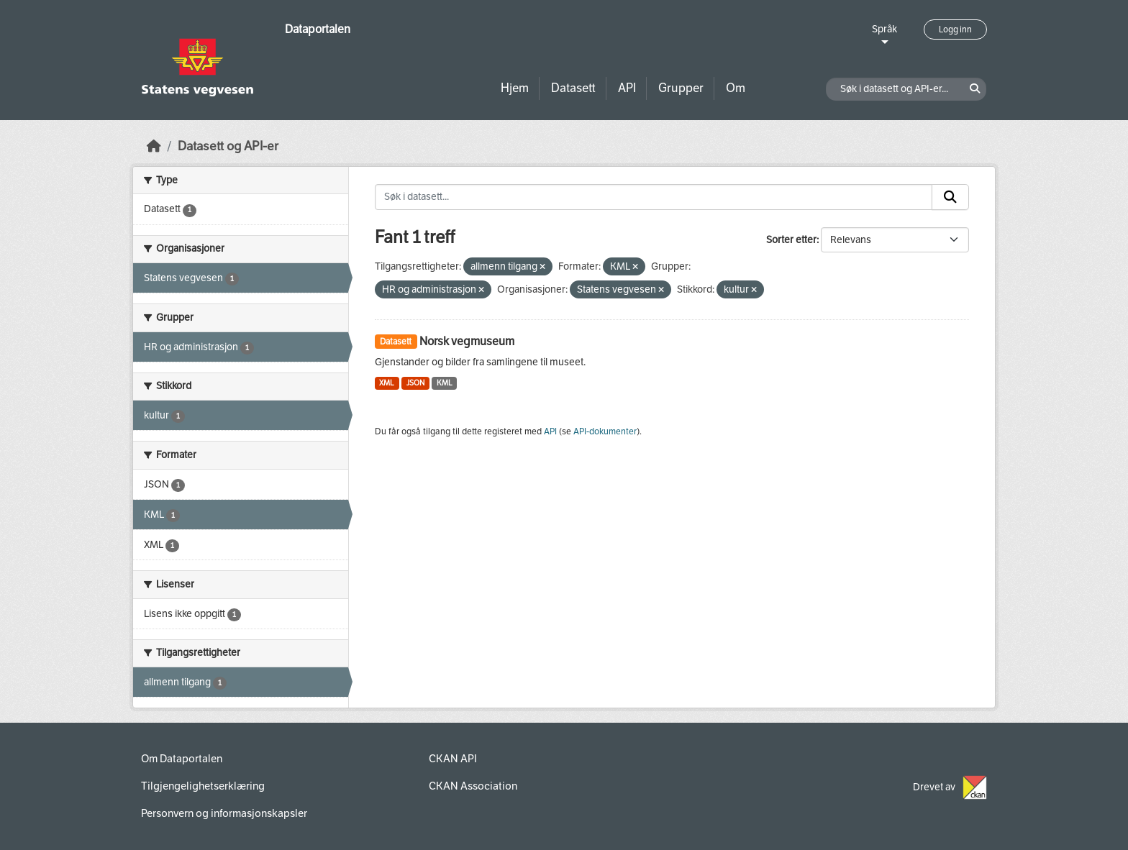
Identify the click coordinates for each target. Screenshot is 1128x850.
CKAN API (453, 758)
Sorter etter (791, 240)
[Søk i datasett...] (654, 197)
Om (735, 88)
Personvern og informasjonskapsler (224, 813)
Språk (884, 29)
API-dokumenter (605, 431)
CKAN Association (473, 786)
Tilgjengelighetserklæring (203, 786)
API (627, 88)
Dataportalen (317, 29)
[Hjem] (154, 146)
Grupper (681, 88)
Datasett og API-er (228, 146)
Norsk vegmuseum (466, 341)
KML (444, 383)
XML (386, 383)
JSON (415, 383)
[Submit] (950, 197)
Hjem (515, 88)
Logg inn (955, 29)
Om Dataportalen (181, 758)
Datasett (573, 88)
